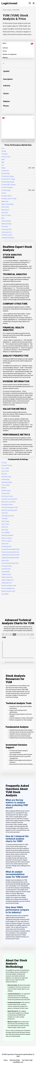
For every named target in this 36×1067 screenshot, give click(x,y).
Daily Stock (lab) (15, 1060)
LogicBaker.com (18, 1062)
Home (5, 1060)
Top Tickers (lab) (27, 1060)
